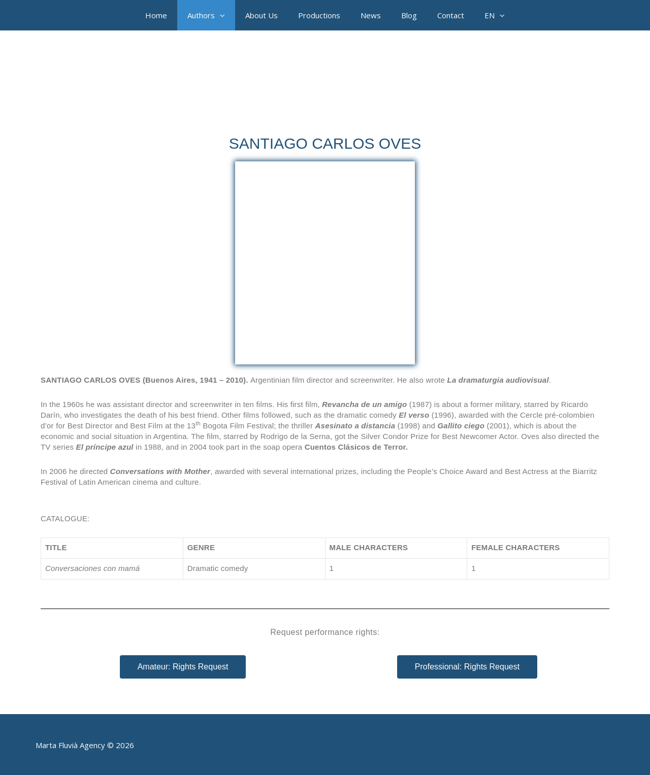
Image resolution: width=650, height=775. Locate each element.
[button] (225, 15)
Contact (450, 15)
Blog (409, 15)
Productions (319, 15)
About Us (261, 15)
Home (156, 15)
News (371, 15)
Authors (211, 15)
